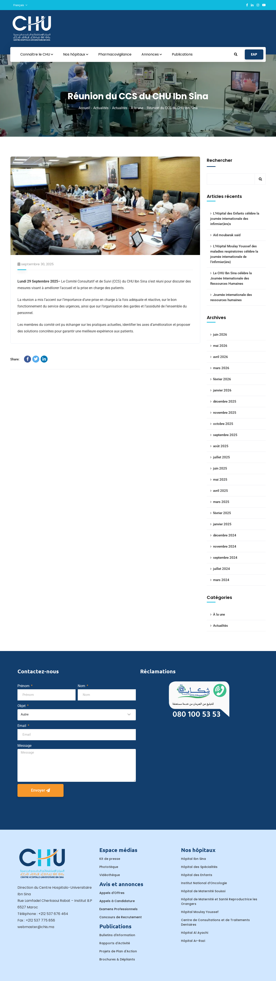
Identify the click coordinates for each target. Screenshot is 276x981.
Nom (82, 686)
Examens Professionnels (118, 909)
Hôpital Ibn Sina (193, 859)
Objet (21, 706)
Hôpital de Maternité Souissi (203, 891)
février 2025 (222, 513)
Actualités (101, 108)
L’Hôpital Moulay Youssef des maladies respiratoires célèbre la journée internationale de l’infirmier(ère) (234, 254)
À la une (137, 108)
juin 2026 (220, 335)
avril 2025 (220, 491)
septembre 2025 (225, 435)
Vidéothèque (109, 875)
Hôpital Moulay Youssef (200, 912)
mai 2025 (220, 480)
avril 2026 (220, 357)
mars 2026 (221, 368)
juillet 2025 (221, 457)
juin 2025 (220, 468)
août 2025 (220, 446)
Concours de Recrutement (120, 917)
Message (24, 746)
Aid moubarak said (226, 235)
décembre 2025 (224, 401)
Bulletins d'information (117, 935)
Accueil (84, 108)
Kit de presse (109, 859)
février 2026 (222, 379)
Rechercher (219, 160)
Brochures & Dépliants (117, 959)
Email (22, 726)
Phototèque (108, 867)
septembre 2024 (225, 558)
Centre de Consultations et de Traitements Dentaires (215, 922)
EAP (254, 54)
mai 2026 (220, 346)
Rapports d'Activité (114, 943)
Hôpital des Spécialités (199, 867)
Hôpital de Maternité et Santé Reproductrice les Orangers (219, 901)
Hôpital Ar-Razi (193, 941)
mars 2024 (221, 580)
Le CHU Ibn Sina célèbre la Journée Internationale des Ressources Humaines (231, 278)
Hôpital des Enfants (196, 875)
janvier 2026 (222, 390)
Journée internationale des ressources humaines (231, 297)
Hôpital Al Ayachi (194, 932)
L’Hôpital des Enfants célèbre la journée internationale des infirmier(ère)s (234, 218)
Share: (14, 359)
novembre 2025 (224, 413)
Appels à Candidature (117, 901)
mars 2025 (221, 502)
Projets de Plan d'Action (118, 951)
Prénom (23, 686)
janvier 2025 (222, 524)
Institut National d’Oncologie (204, 883)
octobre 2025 (223, 424)
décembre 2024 (224, 535)
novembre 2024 (224, 546)
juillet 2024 (221, 569)
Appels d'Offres (111, 893)
